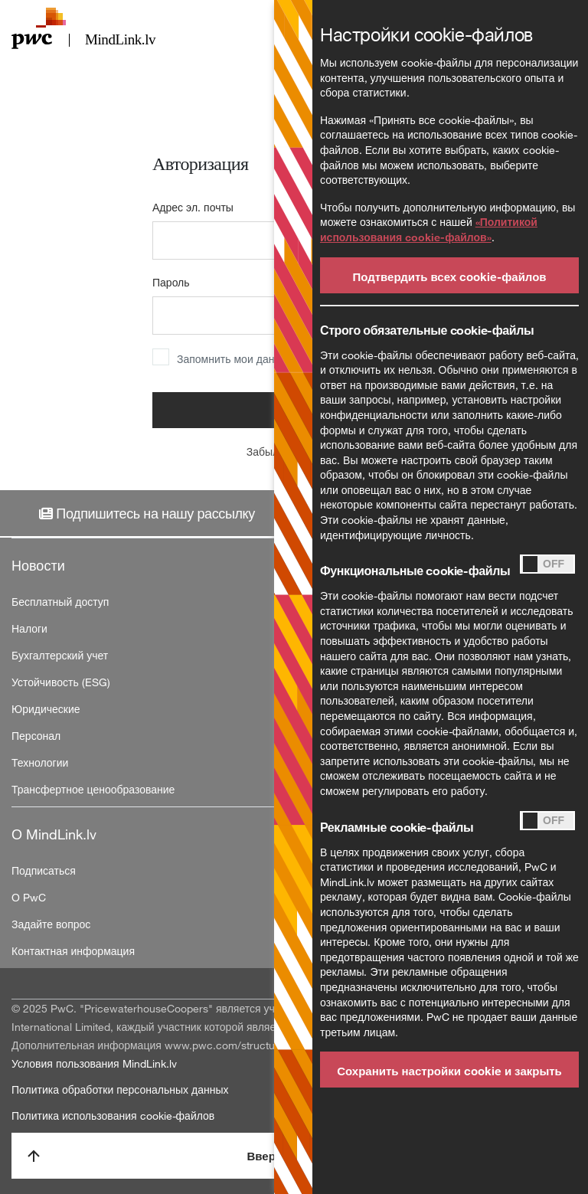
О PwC (28, 897)
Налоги (29, 628)
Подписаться (43, 870)
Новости (38, 565)
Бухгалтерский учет (59, 655)
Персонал (35, 735)
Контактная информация (73, 950)
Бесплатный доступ (60, 601)
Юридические (45, 708)
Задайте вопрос (50, 924)
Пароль (171, 282)
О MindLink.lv (53, 834)
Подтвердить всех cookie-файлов (449, 276)
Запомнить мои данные (235, 358)
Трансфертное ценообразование (93, 789)
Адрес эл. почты (193, 207)
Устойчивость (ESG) (60, 682)
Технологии (39, 762)
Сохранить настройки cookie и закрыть (449, 1071)
